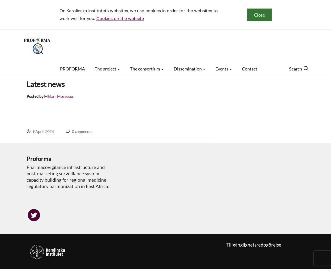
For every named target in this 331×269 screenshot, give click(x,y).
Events (223, 68)
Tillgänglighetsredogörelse (253, 245)
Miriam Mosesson (59, 96)
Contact (249, 68)
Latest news (46, 84)
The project (107, 68)
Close (259, 15)
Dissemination (190, 68)
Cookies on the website (120, 18)
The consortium (147, 68)
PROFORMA (72, 68)
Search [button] (298, 69)
